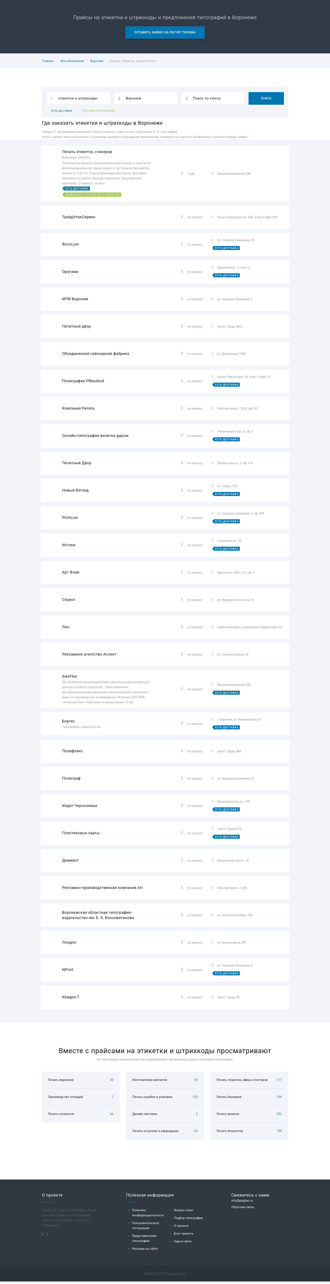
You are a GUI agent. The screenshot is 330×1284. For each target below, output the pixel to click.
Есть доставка (61, 110)
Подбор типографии (188, 1220)
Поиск (266, 98)
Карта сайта (183, 1244)
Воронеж (96, 61)
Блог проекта (183, 1236)
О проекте (181, 1228)
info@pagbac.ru (242, 1203)
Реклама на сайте (145, 1251)
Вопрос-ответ (184, 1212)
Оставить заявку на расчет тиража (165, 32)
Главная (48, 61)
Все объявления (72, 61)
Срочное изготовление (98, 110)
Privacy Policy (176, 1276)
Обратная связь (242, 1209)
